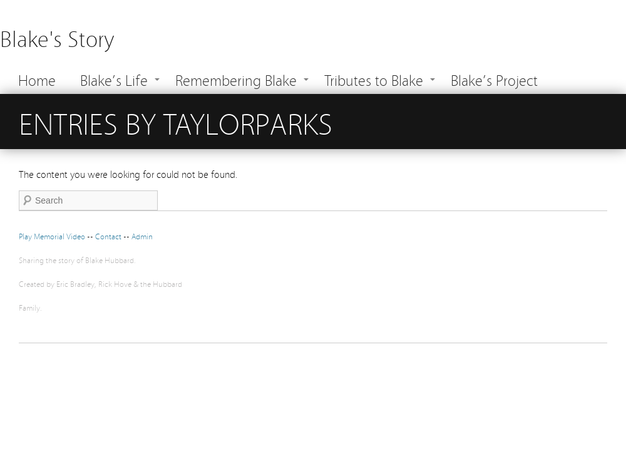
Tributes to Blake (373, 79)
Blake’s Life (114, 79)
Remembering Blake (236, 79)
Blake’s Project (494, 79)
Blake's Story (57, 37)
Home (37, 79)
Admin (142, 236)
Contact (109, 236)
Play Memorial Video (52, 236)
